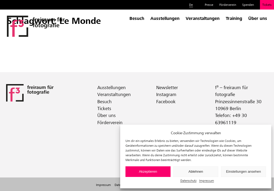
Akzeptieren (148, 171)
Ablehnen (196, 171)
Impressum (206, 181)
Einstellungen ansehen (243, 171)
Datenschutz (188, 181)
